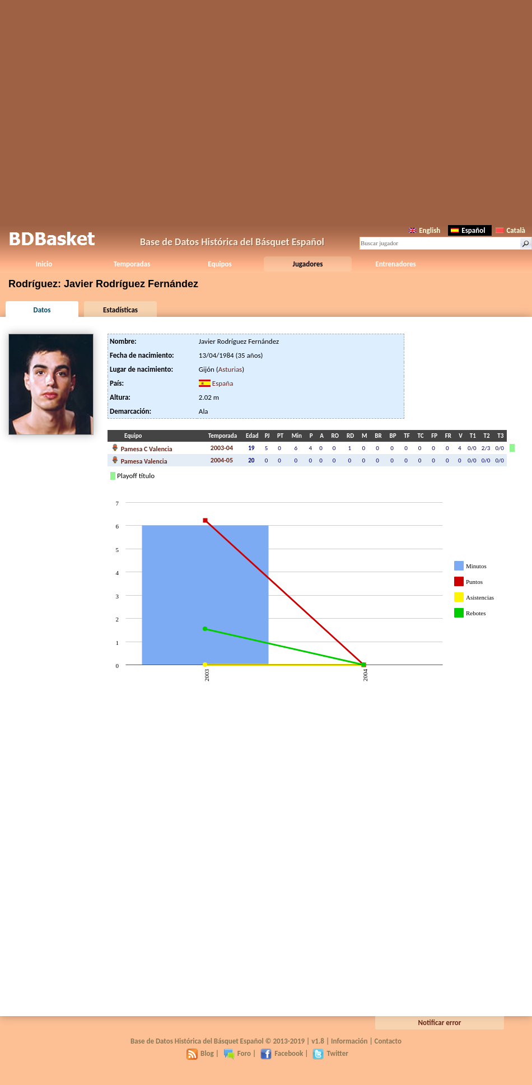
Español (468, 230)
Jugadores (308, 264)
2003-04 (222, 448)
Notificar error (439, 1022)
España (223, 383)
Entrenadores (395, 264)
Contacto (388, 1041)
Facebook (281, 1053)
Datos (41, 310)
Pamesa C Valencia (142, 447)
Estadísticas (120, 310)
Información (349, 1041)
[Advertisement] (266, 111)
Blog (200, 1053)
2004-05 (222, 460)
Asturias (230, 369)
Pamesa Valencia (139, 460)
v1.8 (317, 1041)
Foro (237, 1053)
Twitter (330, 1053)
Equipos (219, 264)
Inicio (44, 264)
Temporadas (132, 264)
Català (510, 230)
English (424, 230)
